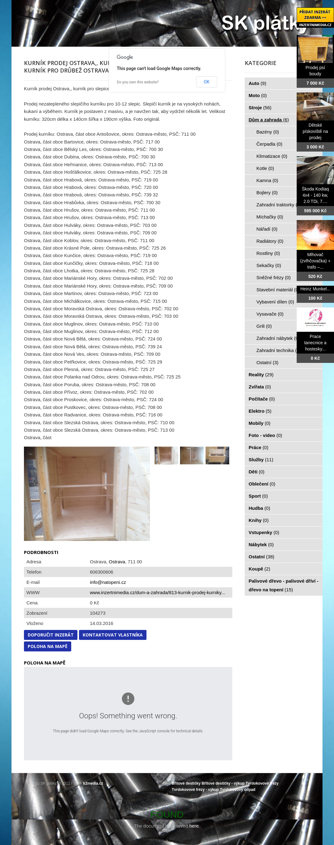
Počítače (262, 398)
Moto (258, 95)
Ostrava (117, 561)
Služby (261, 459)
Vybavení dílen (275, 301)
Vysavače (270, 314)
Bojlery (267, 192)
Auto (258, 83)
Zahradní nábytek (278, 338)
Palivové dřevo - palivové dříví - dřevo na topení (283, 585)
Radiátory (270, 241)
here (194, 826)
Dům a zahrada (269, 119)
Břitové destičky (186, 783)
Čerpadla (269, 144)
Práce (258, 447)
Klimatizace (272, 156)
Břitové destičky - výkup (223, 783)
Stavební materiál (278, 289)
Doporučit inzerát (51, 635)
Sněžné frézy (274, 277)
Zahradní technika (279, 350)
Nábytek (261, 544)
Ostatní (268, 362)
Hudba (259, 508)
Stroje (260, 107)
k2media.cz (93, 783)
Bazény (268, 131)
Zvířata (260, 386)
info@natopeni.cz (108, 582)
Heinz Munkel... (315, 288)
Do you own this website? (138, 82)
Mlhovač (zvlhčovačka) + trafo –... (315, 261)
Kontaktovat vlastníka (113, 635)
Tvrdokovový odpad (237, 789)
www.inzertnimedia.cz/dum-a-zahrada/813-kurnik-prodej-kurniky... (157, 592)
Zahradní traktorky (279, 204)
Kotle (265, 168)
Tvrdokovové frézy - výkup (195, 789)
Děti (257, 471)
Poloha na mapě (47, 646)
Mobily (260, 423)
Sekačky (269, 265)
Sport (258, 496)
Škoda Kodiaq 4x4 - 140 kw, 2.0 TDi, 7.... (315, 195)
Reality (261, 374)
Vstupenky (264, 532)
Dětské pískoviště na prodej (315, 131)
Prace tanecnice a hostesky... (315, 342)
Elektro (260, 411)
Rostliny (268, 253)
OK (206, 81)
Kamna (267, 180)
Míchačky (270, 216)
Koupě (259, 568)
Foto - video (265, 435)
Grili (264, 326)
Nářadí (267, 229)
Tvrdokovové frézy (262, 783)
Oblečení (262, 483)
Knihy (259, 520)
